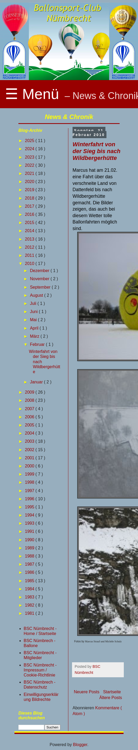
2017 (30, 206)
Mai (34, 319)
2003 (30, 441)
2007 (30, 409)
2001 (30, 458)
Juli (33, 303)
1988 (30, 556)
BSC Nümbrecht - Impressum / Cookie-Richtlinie (40, 670)
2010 (30, 263)
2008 (30, 400)
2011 (30, 255)
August (37, 295)
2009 (30, 392)
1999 (30, 474)
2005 (30, 425)
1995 (30, 507)
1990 (30, 540)
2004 (30, 433)
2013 (30, 239)
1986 (30, 572)
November (40, 279)
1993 (30, 523)
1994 (30, 515)
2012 (30, 247)
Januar (37, 382)
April (34, 328)
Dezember (40, 270)
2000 (30, 466)
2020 (30, 181)
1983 (30, 597)
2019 (30, 190)
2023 (30, 157)
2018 (30, 198)
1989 (30, 548)
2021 (30, 173)
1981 (30, 613)
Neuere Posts (86, 692)
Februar (38, 344)
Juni (34, 311)
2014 (30, 230)
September (41, 287)
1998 (30, 482)
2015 (30, 222)
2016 (30, 214)
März (35, 336)
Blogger (80, 744)
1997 (30, 490)
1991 (30, 531)
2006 (30, 417)
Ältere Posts (110, 697)
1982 (30, 605)
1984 (30, 589)
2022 (30, 165)
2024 (30, 149)
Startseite (112, 692)
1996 (30, 499)
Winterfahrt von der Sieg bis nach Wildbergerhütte (96, 151)
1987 (30, 564)
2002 (30, 449)
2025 (30, 140)
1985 (30, 581)
